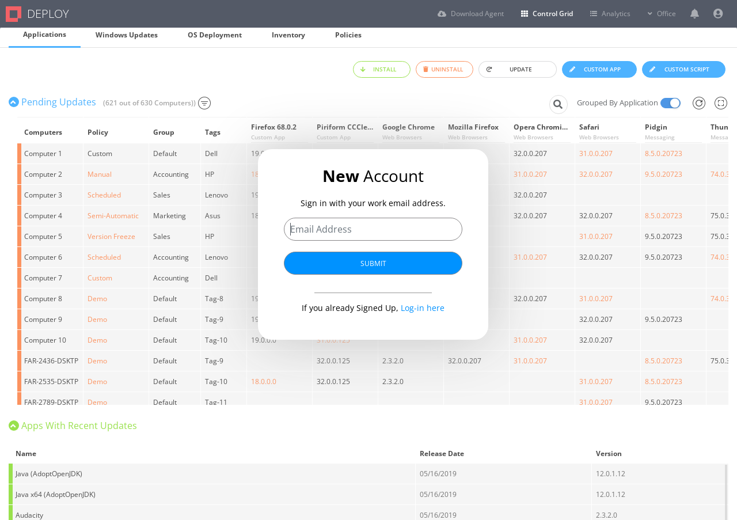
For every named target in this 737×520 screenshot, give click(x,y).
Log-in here (423, 307)
